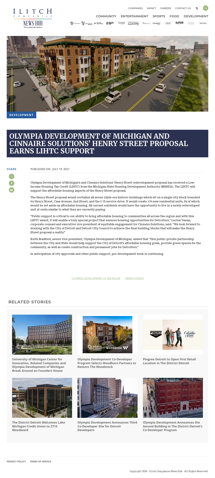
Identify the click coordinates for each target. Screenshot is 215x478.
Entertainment (134, 16)
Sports (159, 16)
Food (174, 16)
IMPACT (151, 8)
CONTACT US (183, 8)
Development (196, 16)
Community (106, 16)
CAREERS (165, 8)
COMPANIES (135, 8)
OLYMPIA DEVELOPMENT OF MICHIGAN (96, 278)
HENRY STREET (134, 278)
